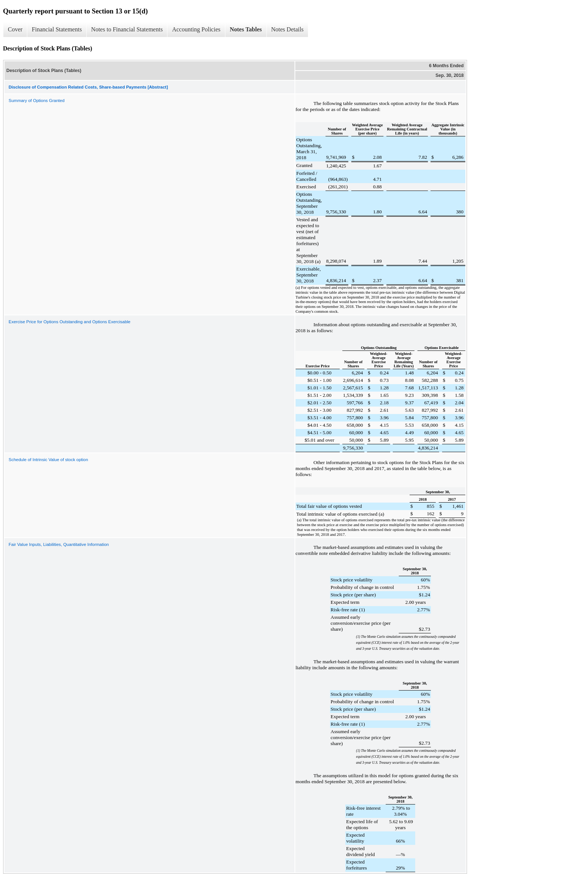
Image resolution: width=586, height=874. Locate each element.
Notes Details (287, 29)
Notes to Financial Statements (127, 29)
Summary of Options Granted (37, 100)
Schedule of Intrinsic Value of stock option (48, 459)
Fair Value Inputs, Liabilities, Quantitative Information (59, 544)
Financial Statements (57, 29)
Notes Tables (246, 29)
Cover (15, 29)
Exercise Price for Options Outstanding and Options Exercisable (69, 321)
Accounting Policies (196, 29)
